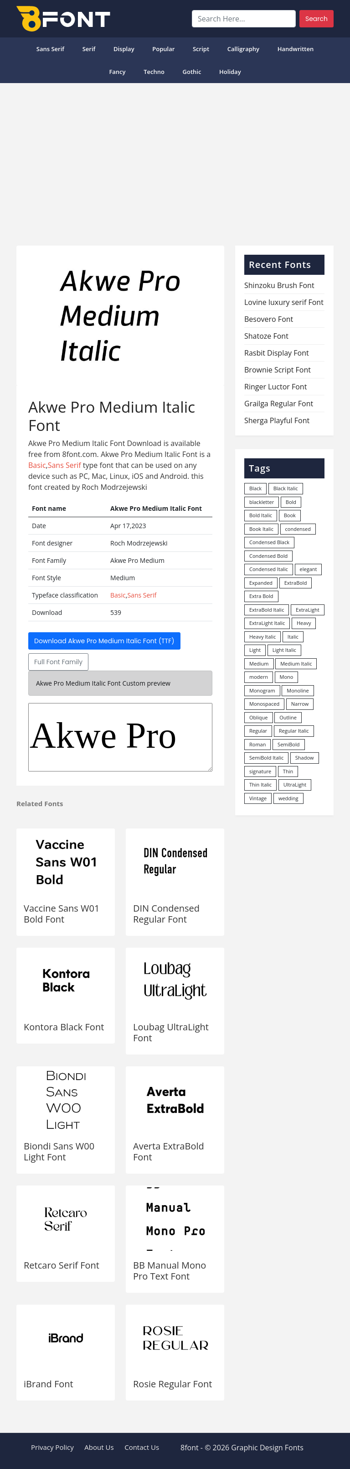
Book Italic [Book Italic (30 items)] (261, 528)
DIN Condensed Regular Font (166, 913)
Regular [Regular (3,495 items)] (258, 730)
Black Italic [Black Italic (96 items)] (285, 488)
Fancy (117, 72)
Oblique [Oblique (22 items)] (258, 717)
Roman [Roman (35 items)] (257, 744)
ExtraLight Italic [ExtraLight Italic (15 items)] (267, 622)
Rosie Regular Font (172, 1384)
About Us (98, 1447)
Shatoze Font (266, 336)
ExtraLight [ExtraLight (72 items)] (307, 609)
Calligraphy (243, 49)
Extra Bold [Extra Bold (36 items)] (261, 596)
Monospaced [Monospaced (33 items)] (264, 703)
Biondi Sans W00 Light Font (59, 1151)
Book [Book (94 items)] (290, 515)
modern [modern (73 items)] (258, 676)
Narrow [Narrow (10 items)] (300, 703)
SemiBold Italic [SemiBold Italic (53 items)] (266, 757)
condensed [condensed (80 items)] (298, 528)
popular (163, 49)
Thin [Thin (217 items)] (288, 771)
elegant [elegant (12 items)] (308, 569)
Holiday (230, 72)
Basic (37, 465)
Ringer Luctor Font (275, 387)
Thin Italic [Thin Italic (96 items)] (260, 784)
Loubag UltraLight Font (171, 1032)
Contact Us (141, 1447)
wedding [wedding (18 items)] (288, 798)
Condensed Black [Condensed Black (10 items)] (269, 542)
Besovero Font (268, 319)
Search (316, 18)
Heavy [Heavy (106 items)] (304, 622)
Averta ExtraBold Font (168, 1151)
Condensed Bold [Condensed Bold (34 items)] (268, 555)
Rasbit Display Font (276, 353)
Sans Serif (50, 49)
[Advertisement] (175, 161)
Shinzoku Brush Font (279, 285)
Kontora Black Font (64, 1027)
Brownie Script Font (277, 370)
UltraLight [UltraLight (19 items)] (294, 784)
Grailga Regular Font (278, 404)
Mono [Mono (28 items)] (286, 676)
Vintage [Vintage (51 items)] (258, 798)
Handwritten (296, 49)
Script (201, 49)
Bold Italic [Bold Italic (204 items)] (260, 515)
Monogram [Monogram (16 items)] (262, 690)
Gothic (192, 72)
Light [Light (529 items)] (255, 649)
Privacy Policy (52, 1447)
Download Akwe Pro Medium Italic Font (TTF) (104, 640)
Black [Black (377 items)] (255, 488)
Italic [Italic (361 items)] (293, 636)
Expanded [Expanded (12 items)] (261, 582)
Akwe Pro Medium (120, 737)
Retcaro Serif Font (61, 1265)
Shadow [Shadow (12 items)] (304, 757)
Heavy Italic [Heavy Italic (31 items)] (262, 636)
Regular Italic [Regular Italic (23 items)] (294, 730)
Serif (89, 49)
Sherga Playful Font (276, 420)
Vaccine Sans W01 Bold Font (61, 913)
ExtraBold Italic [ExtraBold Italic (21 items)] (266, 609)
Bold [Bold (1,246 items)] (291, 501)
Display (123, 49)
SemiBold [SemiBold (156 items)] (288, 744)
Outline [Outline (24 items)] (288, 717)
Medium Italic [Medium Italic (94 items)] (296, 663)
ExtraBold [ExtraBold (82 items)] (295, 582)
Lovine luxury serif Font (284, 302)
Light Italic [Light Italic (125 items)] (284, 649)
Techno (154, 72)
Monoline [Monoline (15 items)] (298, 690)
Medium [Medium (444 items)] (259, 663)
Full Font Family (58, 661)
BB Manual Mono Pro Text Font (169, 1270)
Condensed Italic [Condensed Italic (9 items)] (268, 569)
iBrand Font (48, 1384)
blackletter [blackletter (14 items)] (261, 501)
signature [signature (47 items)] (260, 771)
